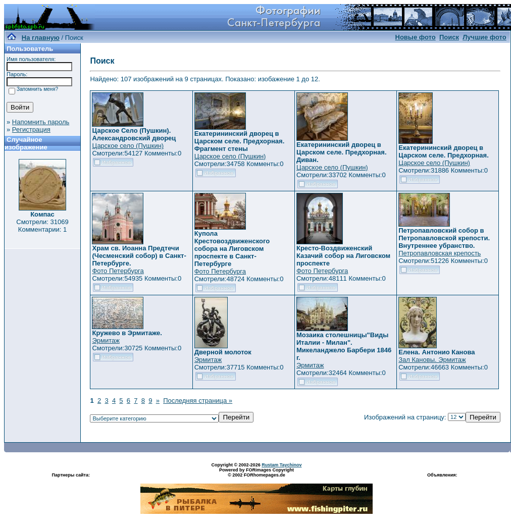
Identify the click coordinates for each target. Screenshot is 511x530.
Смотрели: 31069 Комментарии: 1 (42, 225)
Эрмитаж (106, 340)
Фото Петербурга (117, 271)
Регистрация (31, 129)
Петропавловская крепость (439, 253)
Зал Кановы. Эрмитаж (432, 359)
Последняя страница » (197, 400)
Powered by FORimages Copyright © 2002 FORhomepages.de (256, 472)
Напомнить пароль (40, 122)
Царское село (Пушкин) (128, 145)
